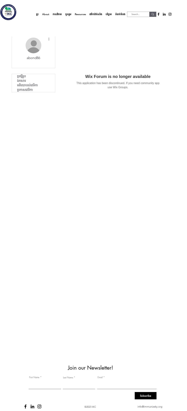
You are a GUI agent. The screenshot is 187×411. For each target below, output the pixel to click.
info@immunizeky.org (150, 406)
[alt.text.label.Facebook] (159, 14)
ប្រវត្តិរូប (21, 76)
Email (100, 377)
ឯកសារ (21, 81)
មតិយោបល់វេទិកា (27, 85)
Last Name (68, 377)
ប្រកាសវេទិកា (25, 90)
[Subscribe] (146, 395)
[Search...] (135, 14)
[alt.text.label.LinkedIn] (164, 14)
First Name (34, 377)
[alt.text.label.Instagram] (170, 14)
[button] (45, 14)
